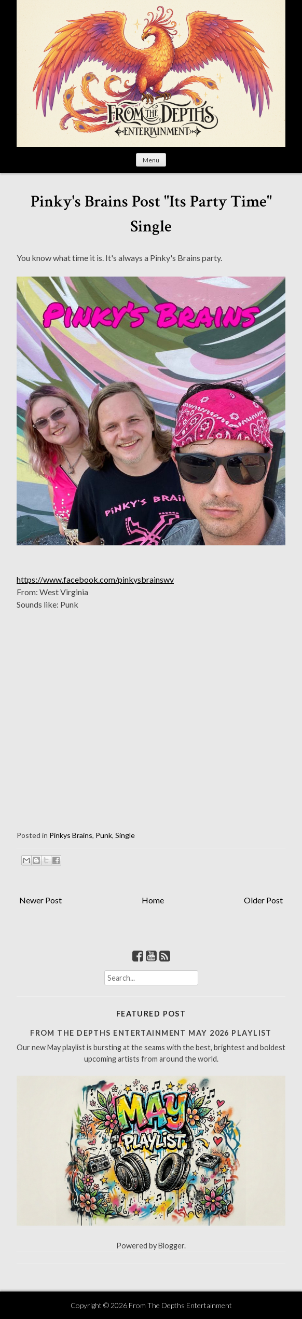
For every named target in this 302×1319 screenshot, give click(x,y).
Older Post (263, 900)
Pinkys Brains (70, 835)
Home (153, 900)
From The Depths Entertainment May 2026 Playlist (151, 1032)
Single (125, 835)
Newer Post (40, 900)
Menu (151, 160)
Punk (103, 835)
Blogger (171, 1245)
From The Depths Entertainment (180, 1305)
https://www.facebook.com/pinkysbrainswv (95, 579)
